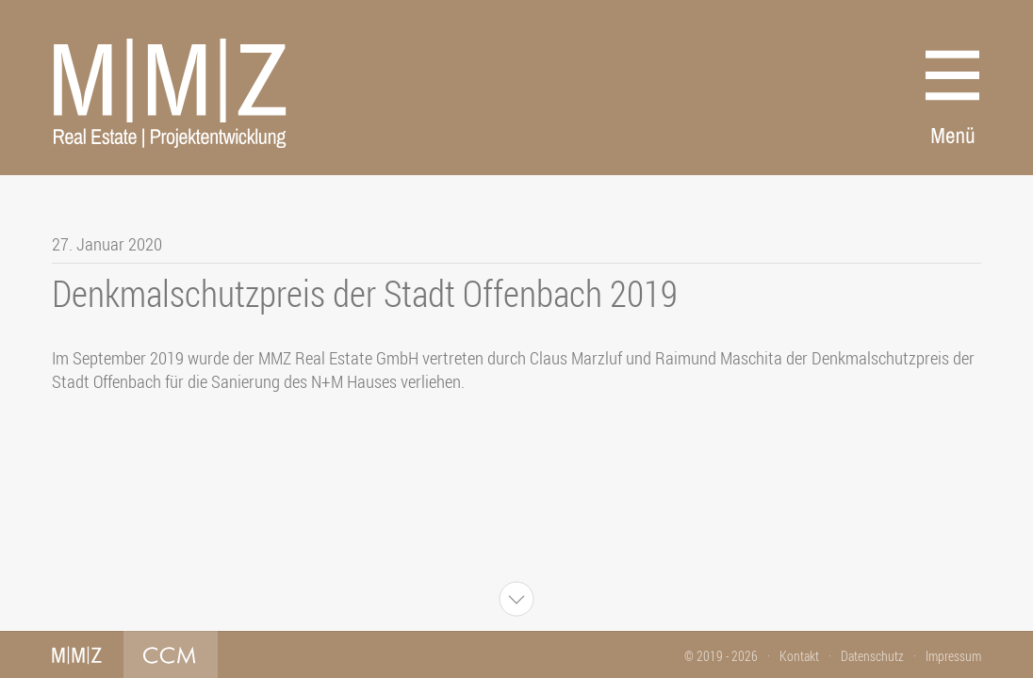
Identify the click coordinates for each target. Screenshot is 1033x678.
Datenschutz (872, 656)
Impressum (953, 656)
